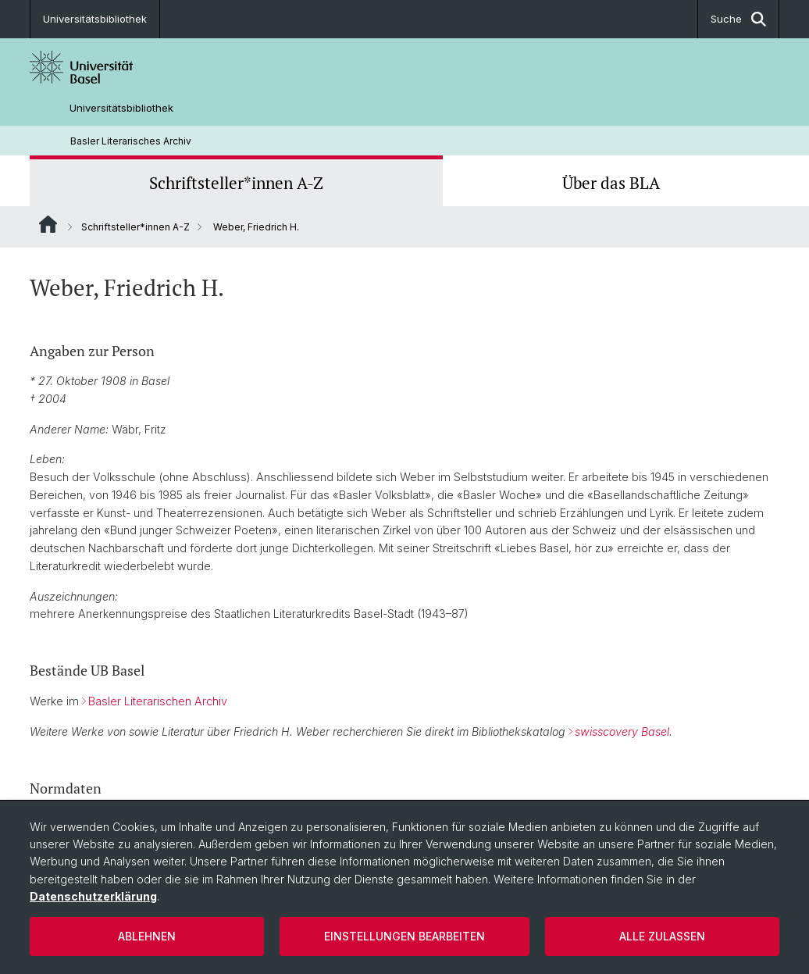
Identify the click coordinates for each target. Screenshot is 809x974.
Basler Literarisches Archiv (130, 141)
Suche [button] (738, 19)
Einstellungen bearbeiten (404, 936)
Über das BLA (611, 183)
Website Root (48, 224)
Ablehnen (147, 936)
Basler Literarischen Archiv (157, 701)
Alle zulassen (662, 936)
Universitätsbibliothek (95, 18)
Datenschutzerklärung (93, 896)
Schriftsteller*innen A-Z (236, 183)
